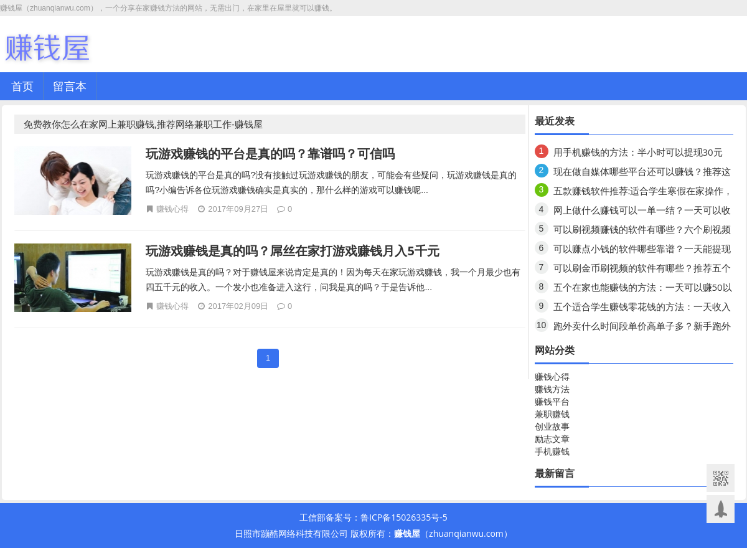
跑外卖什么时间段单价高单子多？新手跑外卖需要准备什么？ (642, 327)
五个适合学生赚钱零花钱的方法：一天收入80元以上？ (642, 308)
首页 (22, 85)
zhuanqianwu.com (466, 533)
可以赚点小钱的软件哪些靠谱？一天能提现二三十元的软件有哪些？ (642, 250)
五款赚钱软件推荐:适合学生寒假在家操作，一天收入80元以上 (643, 192)
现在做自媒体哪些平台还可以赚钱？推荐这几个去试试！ (642, 173)
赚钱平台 (552, 401)
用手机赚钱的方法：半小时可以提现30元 (638, 152)
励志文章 (552, 439)
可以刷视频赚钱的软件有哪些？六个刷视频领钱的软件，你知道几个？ (642, 231)
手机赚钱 (552, 451)
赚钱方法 (552, 389)
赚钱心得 (172, 208)
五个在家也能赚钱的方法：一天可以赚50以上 (642, 289)
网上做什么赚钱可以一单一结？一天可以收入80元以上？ (642, 212)
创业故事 (552, 426)
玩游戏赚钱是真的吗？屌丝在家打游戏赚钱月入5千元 (292, 250)
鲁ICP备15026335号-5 (404, 517)
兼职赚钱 (552, 414)
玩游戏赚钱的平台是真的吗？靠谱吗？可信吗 (270, 153)
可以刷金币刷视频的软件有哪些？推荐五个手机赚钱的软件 (642, 270)
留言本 (70, 85)
